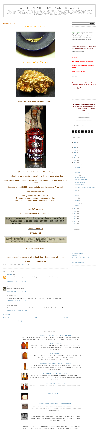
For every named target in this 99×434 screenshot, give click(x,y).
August (77, 175)
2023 (75, 147)
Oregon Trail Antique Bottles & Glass (81, 257)
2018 (75, 160)
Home (35, 317)
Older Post (65, 317)
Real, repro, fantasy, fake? (81, 179)
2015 (75, 211)
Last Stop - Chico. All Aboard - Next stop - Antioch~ (51, 335)
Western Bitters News (77, 253)
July (76, 190)
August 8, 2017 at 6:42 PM (16, 281)
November (78, 167)
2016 (75, 208)
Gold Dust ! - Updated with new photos (85, 187)
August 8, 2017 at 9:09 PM (16, 291)
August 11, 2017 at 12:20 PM (17, 310)
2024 (75, 145)
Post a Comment (7, 314)
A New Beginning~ (55, 353)
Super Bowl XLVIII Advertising (55, 373)
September (78, 172)
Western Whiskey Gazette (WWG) (49, 7)
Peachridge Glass (76, 255)
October (77, 170)
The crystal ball (55, 393)
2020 (75, 155)
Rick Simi (9, 274)
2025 (75, 142)
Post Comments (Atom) (16, 321)
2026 (75, 140)
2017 (75, 162)
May (76, 195)
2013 (75, 216)
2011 (75, 221)
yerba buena (10, 286)
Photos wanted (51, 424)
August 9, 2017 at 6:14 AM (16, 300)
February (77, 203)
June (76, 193)
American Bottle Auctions (78, 260)
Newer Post (6, 317)
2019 (75, 157)
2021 (75, 152)
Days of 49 (55, 414)
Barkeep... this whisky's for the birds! (55, 363)
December (78, 165)
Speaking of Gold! (9, 24)
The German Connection (55, 383)
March (77, 200)
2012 (75, 218)
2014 (75, 213)
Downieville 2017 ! (80, 177)
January (77, 205)
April (76, 198)
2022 (75, 150)
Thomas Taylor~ (55, 343)
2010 (75, 223)
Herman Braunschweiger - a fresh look (55, 404)
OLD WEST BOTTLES (78, 262)
